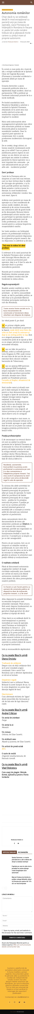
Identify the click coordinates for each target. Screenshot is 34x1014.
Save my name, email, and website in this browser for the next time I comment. (17, 931)
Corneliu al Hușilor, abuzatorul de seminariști (16, 381)
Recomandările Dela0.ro (7, 9)
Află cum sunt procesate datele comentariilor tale (16, 945)
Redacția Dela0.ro (13, 42)
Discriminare (7, 694)
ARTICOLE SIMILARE (9, 852)
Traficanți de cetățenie (11, 663)
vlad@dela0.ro (23, 997)
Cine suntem (13, 1012)
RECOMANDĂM (23, 852)
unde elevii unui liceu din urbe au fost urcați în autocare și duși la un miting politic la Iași (16, 333)
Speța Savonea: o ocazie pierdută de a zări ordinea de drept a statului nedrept (22, 860)
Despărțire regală (9, 680)
